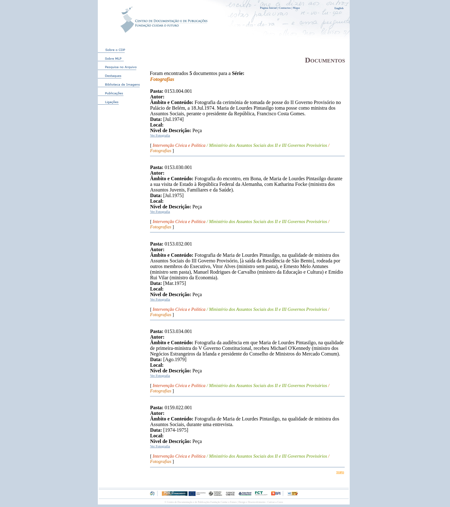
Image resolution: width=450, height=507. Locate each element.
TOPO (340, 472)
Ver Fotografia (160, 135)
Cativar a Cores (275, 502)
